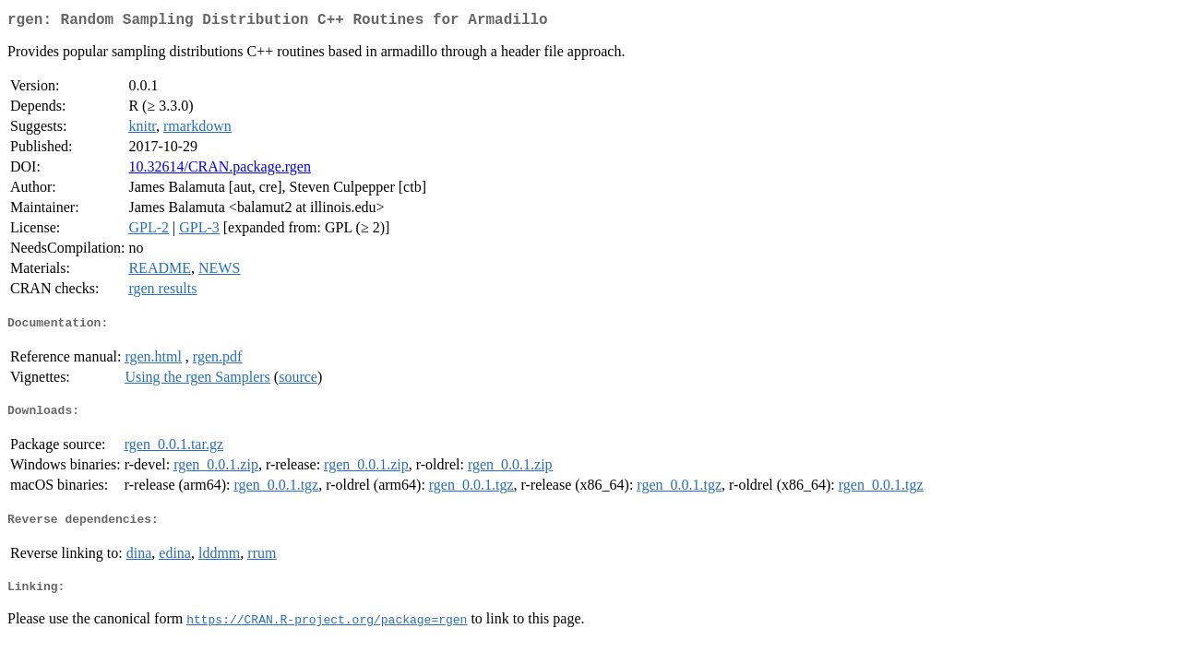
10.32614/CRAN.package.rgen (219, 170)
